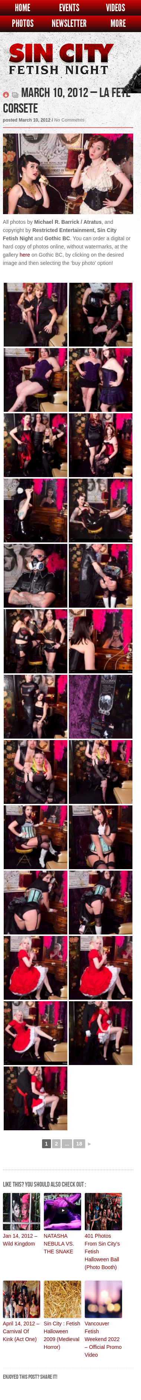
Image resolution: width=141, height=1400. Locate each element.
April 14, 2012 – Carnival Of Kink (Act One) (21, 1331)
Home (22, 8)
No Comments (69, 120)
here (25, 255)
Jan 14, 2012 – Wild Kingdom (20, 1240)
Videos (115, 8)
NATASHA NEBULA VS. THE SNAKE (59, 1244)
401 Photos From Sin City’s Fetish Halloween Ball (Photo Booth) (102, 1251)
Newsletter (69, 24)
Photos (22, 24)
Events (69, 8)
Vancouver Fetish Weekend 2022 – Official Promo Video (103, 1339)
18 (79, 1144)
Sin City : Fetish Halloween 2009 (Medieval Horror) (62, 1335)
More (118, 24)
